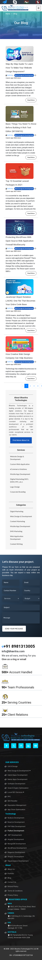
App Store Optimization (16, 810)
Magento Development (16, 852)
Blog (15, 14)
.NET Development (15, 835)
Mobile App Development (20, 474)
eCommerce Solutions (18, 469)
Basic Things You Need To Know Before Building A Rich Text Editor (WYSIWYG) (21, 128)
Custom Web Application (20, 464)
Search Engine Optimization (18, 788)
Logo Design (15, 487)
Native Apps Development (17, 779)
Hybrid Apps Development (17, 775)
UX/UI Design (13, 766)
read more (30, 100)
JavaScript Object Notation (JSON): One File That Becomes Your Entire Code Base (20, 301)
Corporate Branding (18, 492)
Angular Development (16, 839)
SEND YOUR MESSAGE (14, 628)
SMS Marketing (16, 531)
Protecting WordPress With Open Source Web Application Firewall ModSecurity (19, 241)
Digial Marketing (16, 511)
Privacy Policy (13, 895)
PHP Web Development (16, 826)
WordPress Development (17, 848)
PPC (9, 797)
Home (8, 14)
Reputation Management (17, 805)
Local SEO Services (16, 792)
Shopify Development (16, 857)
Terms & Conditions (15, 891)
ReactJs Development (16, 822)
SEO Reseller (12, 801)
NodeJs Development (16, 818)
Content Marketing (17, 521)
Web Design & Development (21, 516)
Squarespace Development (18, 861)
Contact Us (12, 882)
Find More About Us (21, 440)
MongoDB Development (17, 844)
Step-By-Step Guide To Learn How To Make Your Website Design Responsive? (19, 68)
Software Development (16, 784)
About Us (11, 869)
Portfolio (11, 874)
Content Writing (16, 544)
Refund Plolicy (13, 886)
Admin (9, 75)
